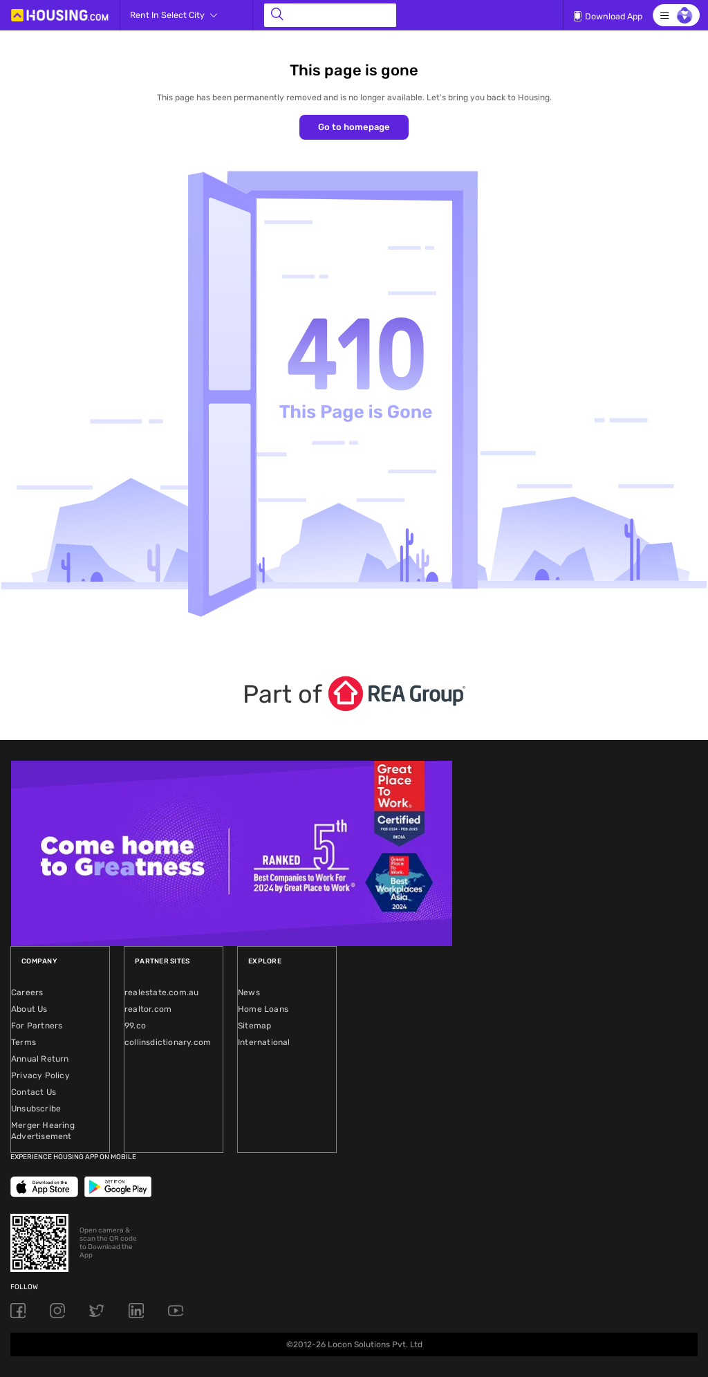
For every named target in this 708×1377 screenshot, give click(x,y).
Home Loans (263, 1009)
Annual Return (40, 1059)
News (249, 992)
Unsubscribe (36, 1108)
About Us (29, 1009)
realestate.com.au (161, 992)
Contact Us (33, 1092)
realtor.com (147, 1009)
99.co (135, 1026)
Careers (27, 992)
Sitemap (254, 1026)
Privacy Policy (40, 1075)
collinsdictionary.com (167, 1042)
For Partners (36, 1026)
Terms (23, 1042)
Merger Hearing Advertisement (43, 1130)
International (264, 1042)
